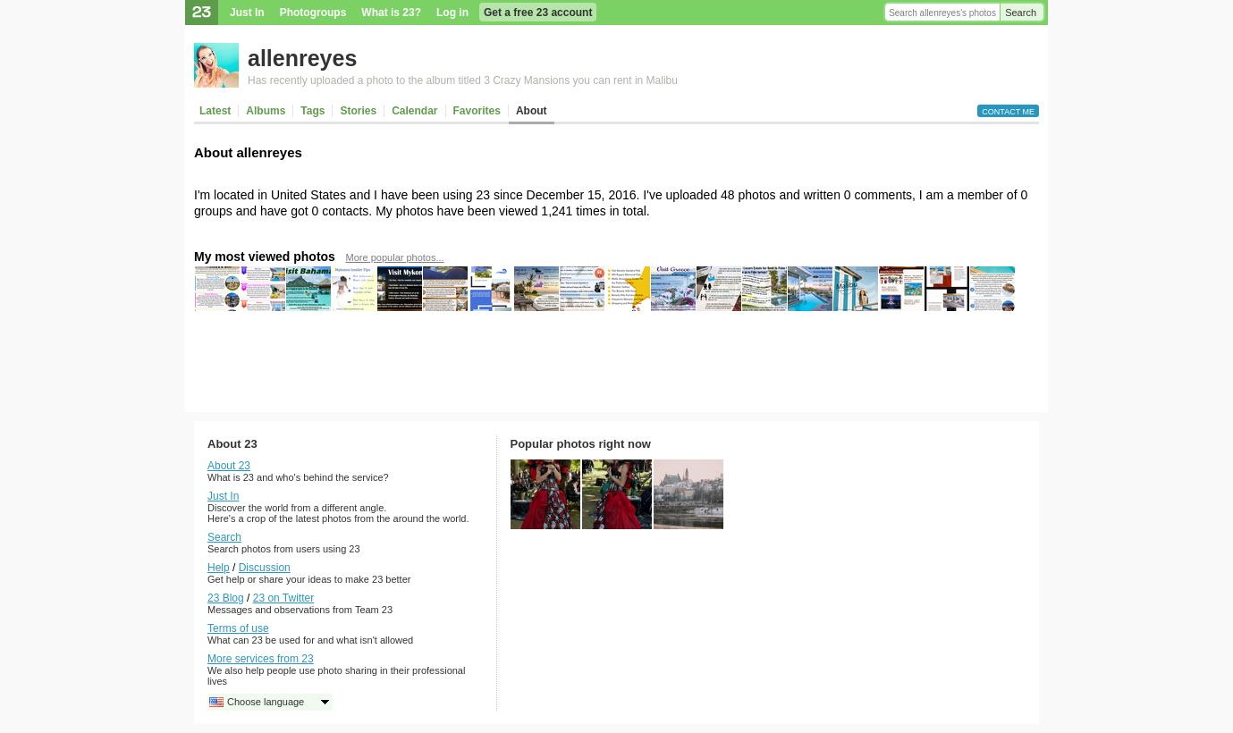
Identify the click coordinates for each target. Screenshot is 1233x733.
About (531, 111)
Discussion (265, 567)
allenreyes (302, 58)
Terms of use (238, 628)
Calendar (414, 111)
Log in (452, 12)
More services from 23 (260, 659)
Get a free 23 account (538, 12)
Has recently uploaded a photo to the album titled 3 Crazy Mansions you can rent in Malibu (463, 80)
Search (1020, 12)
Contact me (1008, 111)
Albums (265, 111)
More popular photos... (395, 257)
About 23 (228, 465)
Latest (215, 111)
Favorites (477, 111)
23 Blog (225, 598)
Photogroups (313, 12)
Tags (312, 111)
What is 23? (391, 12)
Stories (358, 111)
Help (218, 567)
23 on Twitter (283, 598)
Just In (247, 12)
